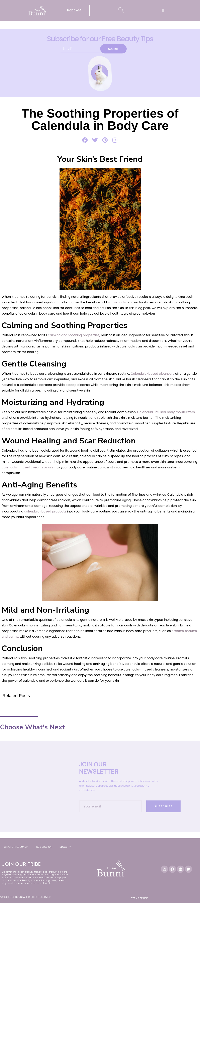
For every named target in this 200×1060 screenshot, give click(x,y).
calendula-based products (45, 511)
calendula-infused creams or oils (27, 467)
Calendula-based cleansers (152, 373)
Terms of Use (139, 898)
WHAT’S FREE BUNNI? (16, 847)
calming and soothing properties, (73, 335)
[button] (163, 10)
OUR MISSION (44, 847)
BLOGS (65, 847)
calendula (118, 302)
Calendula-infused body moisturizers (166, 412)
